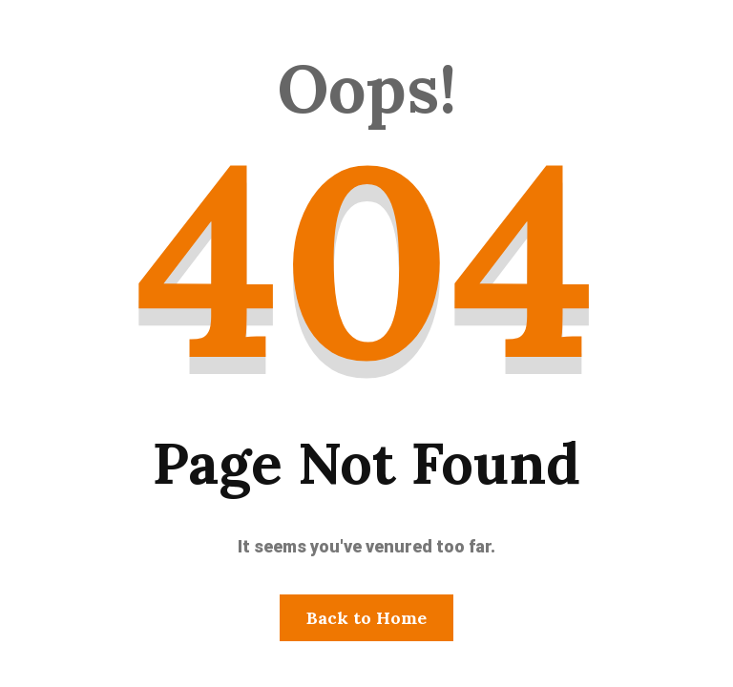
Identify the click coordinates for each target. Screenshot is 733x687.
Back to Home (366, 618)
